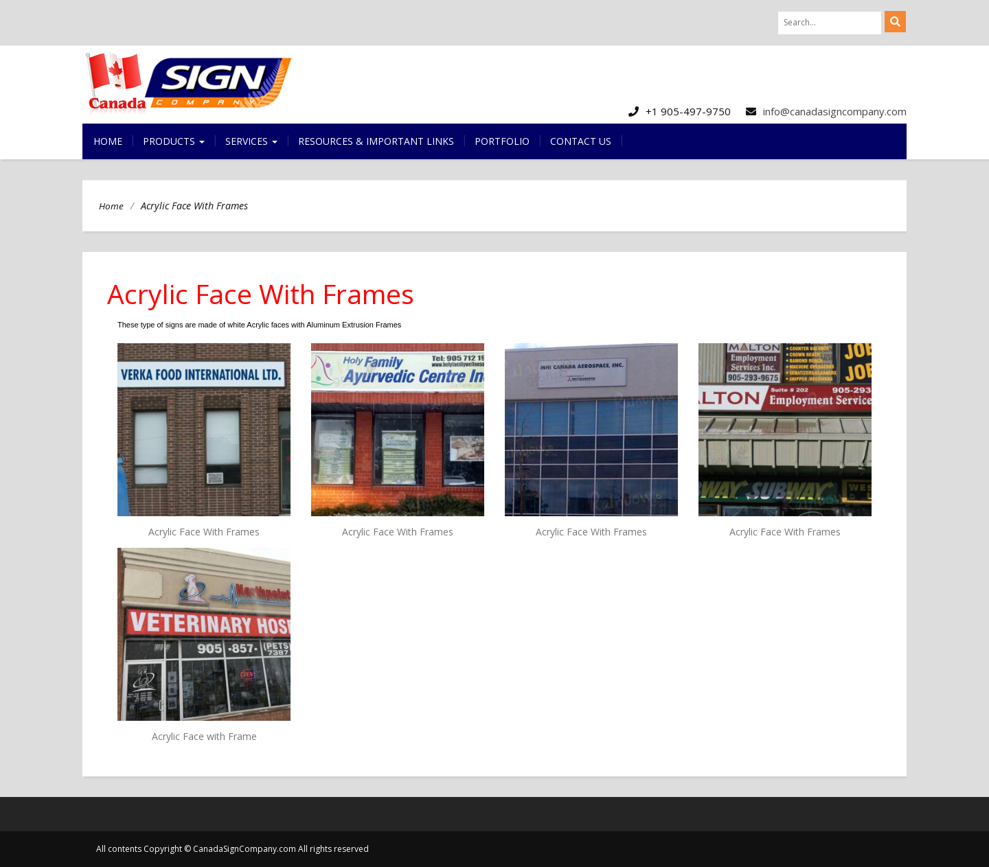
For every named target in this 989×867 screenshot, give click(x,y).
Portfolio (502, 141)
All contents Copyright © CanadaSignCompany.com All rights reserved (232, 849)
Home (107, 141)
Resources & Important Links (376, 141)
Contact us (580, 141)
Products (174, 141)
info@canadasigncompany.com (835, 111)
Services (251, 141)
